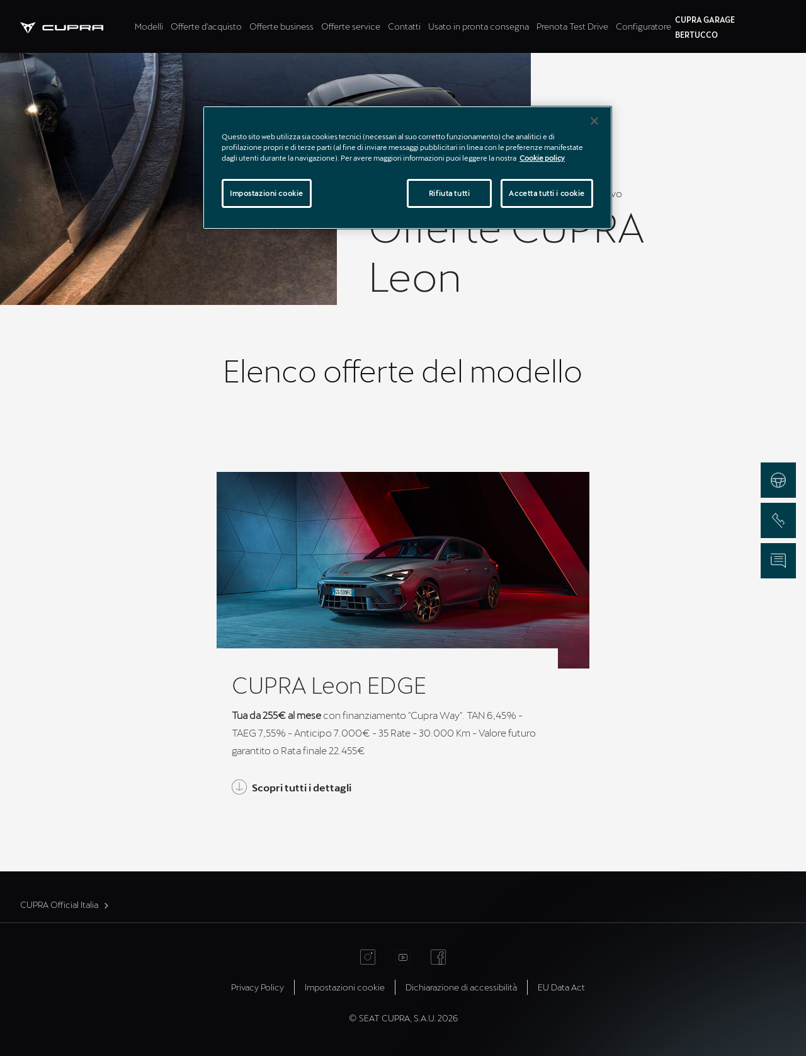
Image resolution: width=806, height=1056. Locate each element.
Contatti (404, 26)
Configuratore (643, 26)
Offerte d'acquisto (206, 26)
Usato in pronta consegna (478, 26)
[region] (407, 167)
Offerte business (281, 26)
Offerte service (350, 26)
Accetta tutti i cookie (547, 193)
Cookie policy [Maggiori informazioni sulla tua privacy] (542, 158)
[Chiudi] (594, 121)
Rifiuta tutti (449, 193)
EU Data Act (561, 987)
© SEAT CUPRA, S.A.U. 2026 (403, 1018)
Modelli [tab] (149, 26)
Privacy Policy (257, 987)
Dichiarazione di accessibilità (461, 987)
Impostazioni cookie (345, 987)
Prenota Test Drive (572, 26)
